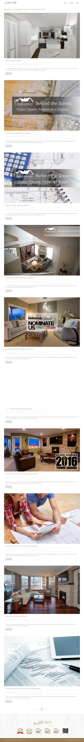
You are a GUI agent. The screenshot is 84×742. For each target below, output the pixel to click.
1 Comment (34, 412)
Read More (9, 73)
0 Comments (33, 64)
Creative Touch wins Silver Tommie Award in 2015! (21, 474)
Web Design (67, 740)
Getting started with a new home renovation (19, 278)
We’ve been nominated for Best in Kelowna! (19, 349)
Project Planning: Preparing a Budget (17, 205)
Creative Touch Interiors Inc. (24, 64)
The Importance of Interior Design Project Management (23, 688)
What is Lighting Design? (13, 60)
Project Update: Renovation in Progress (18, 133)
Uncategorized (15, 64)
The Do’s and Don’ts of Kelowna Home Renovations (21, 546)
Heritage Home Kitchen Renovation (21, 409)
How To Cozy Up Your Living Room (16, 616)
